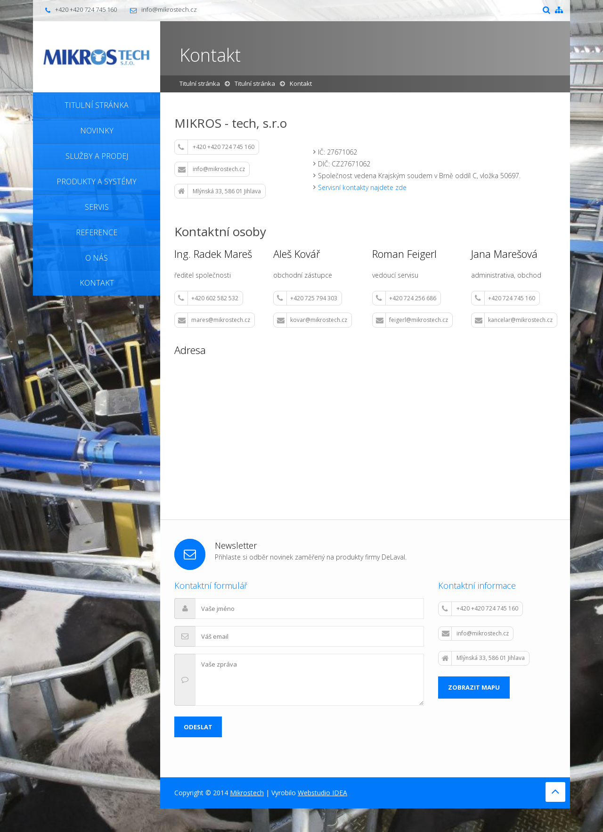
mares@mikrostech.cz (214, 320)
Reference (96, 232)
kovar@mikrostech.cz (312, 320)
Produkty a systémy (97, 181)
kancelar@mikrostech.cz (514, 320)
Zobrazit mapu (474, 687)
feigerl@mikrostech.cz (412, 320)
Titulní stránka (97, 105)
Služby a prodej (96, 156)
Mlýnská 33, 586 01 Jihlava (219, 191)
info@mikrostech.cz (169, 9)
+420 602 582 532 (208, 298)
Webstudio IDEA (322, 792)
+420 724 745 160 (505, 298)
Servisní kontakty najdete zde (362, 187)
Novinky (97, 130)
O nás (96, 258)
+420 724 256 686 (406, 298)
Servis (97, 207)
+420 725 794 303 (307, 298)
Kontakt (97, 283)
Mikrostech (247, 792)
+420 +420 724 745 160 (216, 147)
